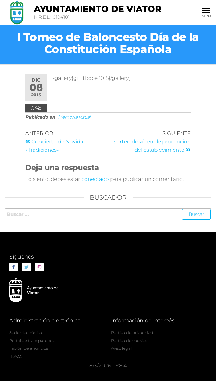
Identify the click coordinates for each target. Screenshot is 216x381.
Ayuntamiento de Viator (98, 9)
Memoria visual (74, 117)
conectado (95, 179)
